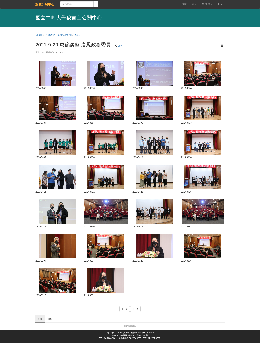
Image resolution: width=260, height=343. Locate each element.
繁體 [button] (207, 4)
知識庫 (38, 35)
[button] (220, 4)
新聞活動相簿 (65, 35)
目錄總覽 (50, 35)
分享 (120, 45)
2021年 (78, 35)
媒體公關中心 (44, 4)
